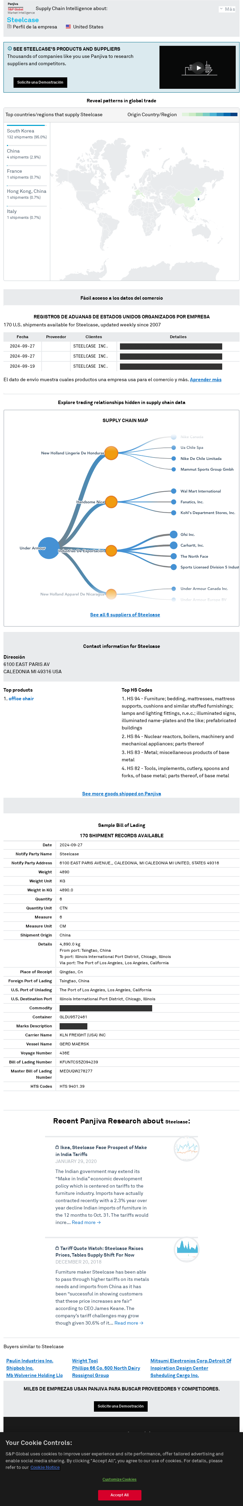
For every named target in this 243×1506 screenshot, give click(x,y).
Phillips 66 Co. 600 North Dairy (106, 1368)
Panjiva (21, 8)
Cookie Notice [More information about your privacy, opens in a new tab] (45, 1467)
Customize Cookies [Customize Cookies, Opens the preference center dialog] (120, 1479)
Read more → (86, 1222)
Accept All (120, 1495)
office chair (21, 698)
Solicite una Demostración (40, 82)
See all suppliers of (125, 615)
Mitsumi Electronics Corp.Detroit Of (190, 1361)
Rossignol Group (90, 1375)
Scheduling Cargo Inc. (174, 1375)
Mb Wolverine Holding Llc (34, 1375)
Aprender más (206, 379)
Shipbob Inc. (20, 1368)
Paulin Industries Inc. (29, 1361)
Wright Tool (85, 1361)
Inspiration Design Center (179, 1368)
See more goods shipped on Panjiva (121, 793)
